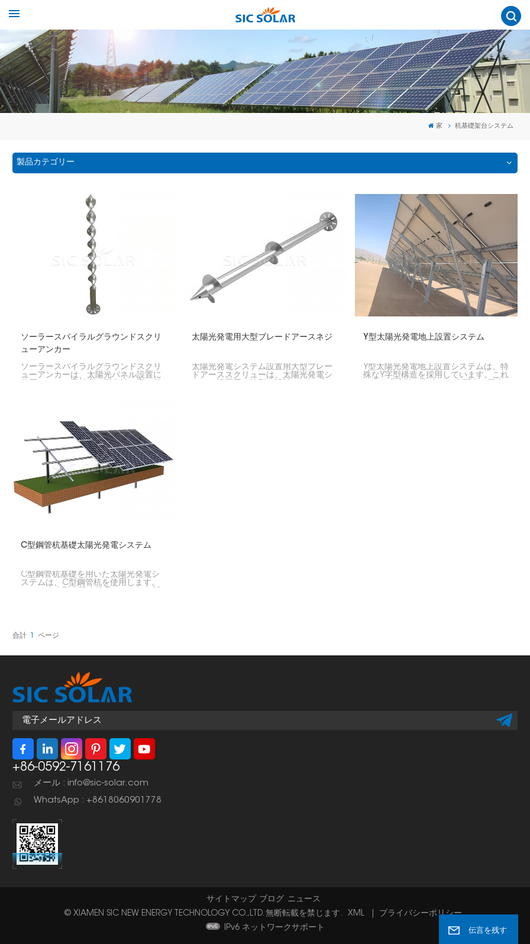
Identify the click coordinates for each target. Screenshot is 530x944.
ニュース (304, 899)
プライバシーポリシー (420, 914)
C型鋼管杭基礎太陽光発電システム (86, 546)
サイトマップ (231, 899)
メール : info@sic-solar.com (91, 783)
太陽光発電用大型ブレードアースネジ (262, 338)
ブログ (271, 899)
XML (356, 914)
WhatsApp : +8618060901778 (97, 800)
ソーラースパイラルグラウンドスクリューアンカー (91, 344)
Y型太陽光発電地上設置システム (423, 338)
